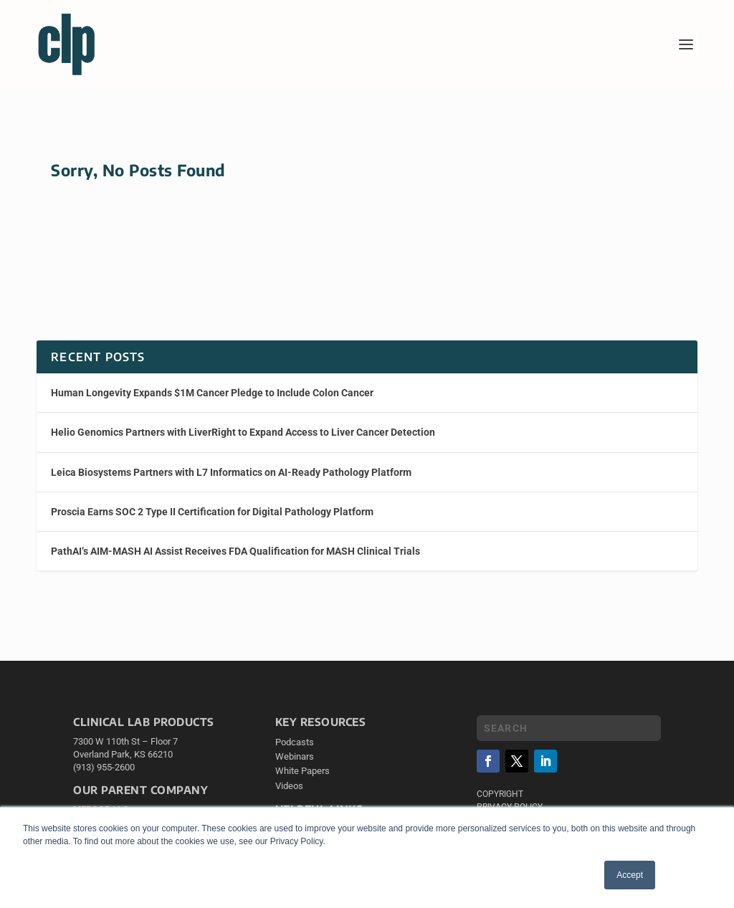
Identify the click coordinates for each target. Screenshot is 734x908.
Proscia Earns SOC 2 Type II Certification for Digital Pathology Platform (212, 511)
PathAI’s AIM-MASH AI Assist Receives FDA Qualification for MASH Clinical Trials (235, 551)
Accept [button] (629, 875)
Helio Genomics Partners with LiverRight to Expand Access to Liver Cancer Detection (243, 432)
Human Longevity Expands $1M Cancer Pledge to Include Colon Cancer (212, 392)
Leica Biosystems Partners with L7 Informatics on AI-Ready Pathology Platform (231, 472)
